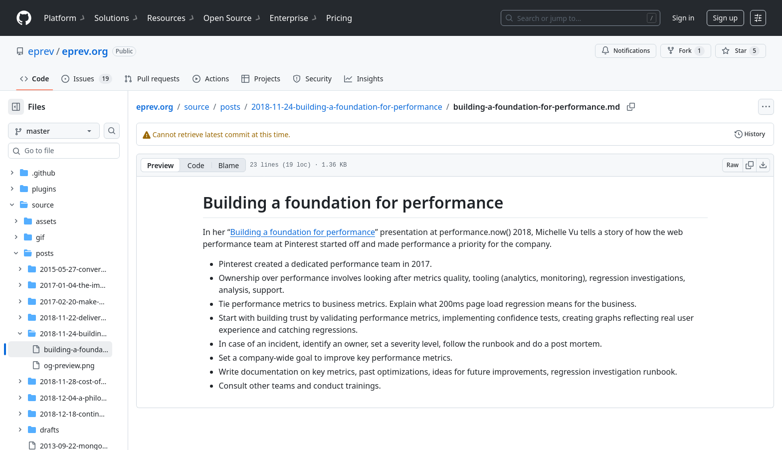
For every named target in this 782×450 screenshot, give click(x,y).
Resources (171, 17)
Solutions (116, 17)
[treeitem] (76, 304)
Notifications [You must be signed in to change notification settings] (625, 50)
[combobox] (83, 150)
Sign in (683, 17)
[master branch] (70, 131)
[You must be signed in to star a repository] (740, 51)
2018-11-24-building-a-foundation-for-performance (378, 106)
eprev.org (85, 51)
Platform (65, 17)
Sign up (725, 17)
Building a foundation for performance (318, 231)
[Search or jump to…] (580, 17)
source (228, 106)
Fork (685, 51)
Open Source (232, 17)
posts (262, 106)
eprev (41, 51)
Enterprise (294, 17)
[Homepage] (24, 18)
